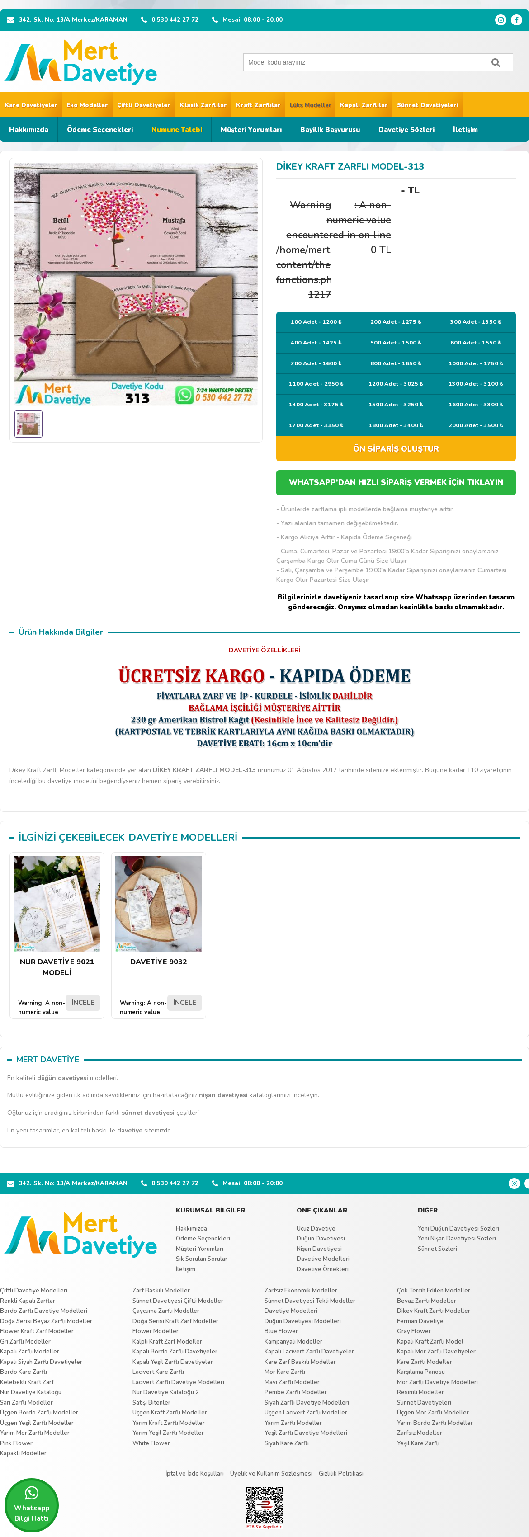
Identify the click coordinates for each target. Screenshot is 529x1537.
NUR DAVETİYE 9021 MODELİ (57, 917)
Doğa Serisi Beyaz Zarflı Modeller (46, 1321)
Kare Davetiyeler (31, 105)
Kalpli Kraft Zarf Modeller (167, 1342)
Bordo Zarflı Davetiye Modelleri (43, 1311)
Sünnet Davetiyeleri (427, 105)
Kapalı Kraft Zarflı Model (430, 1342)
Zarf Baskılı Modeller (161, 1291)
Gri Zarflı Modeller (25, 1342)
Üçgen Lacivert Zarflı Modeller (305, 1413)
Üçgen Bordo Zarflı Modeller (39, 1413)
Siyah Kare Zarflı (286, 1443)
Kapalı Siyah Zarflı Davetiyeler (41, 1362)
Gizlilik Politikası (341, 1474)
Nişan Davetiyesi (319, 1249)
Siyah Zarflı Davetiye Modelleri (306, 1403)
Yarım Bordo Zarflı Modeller (435, 1423)
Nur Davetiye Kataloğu (30, 1392)
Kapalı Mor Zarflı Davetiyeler (436, 1352)
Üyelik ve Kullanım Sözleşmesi (271, 1474)
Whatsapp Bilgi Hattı (31, 1504)
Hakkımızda (28, 129)
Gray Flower (414, 1331)
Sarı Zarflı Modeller (26, 1403)
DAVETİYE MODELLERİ (182, 837)
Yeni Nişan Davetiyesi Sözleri (457, 1239)
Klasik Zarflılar (203, 105)
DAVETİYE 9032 (158, 911)
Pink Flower (16, 1443)
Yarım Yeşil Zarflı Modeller (168, 1433)
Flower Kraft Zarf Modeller (37, 1331)
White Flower (151, 1443)
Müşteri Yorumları (251, 129)
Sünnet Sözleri (437, 1249)
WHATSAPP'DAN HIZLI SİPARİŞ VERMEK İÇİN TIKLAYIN (396, 482)
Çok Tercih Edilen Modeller (433, 1291)
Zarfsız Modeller (419, 1433)
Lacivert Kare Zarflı (158, 1372)
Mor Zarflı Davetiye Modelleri (437, 1382)
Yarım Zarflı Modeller (293, 1423)
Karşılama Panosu (421, 1372)
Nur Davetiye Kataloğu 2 (165, 1392)
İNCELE (82, 1002)
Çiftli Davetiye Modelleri (33, 1291)
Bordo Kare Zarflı (23, 1372)
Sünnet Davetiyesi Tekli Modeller (309, 1301)
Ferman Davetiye (420, 1321)
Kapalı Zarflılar (364, 105)
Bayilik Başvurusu (330, 129)
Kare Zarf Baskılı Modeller (300, 1362)
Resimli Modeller (420, 1392)
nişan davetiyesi (223, 1095)
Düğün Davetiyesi (321, 1239)
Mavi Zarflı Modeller (292, 1382)
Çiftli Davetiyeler (143, 105)
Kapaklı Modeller (23, 1453)
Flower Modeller (155, 1331)
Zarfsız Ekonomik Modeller (300, 1291)
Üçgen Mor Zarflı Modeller (433, 1413)
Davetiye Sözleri (406, 129)
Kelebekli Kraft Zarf (27, 1382)
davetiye (129, 1130)
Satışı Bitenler (151, 1403)
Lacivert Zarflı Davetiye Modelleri (178, 1382)
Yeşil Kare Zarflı (418, 1443)
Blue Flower (281, 1331)
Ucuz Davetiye (316, 1229)
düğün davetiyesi (62, 1078)
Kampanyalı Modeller (293, 1342)
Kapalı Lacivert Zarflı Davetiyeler (309, 1352)
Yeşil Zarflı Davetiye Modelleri (305, 1433)
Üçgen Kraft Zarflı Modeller (169, 1413)
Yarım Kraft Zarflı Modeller (168, 1423)
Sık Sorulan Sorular (201, 1259)
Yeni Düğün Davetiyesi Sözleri (458, 1229)
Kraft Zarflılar (258, 105)
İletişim (465, 129)
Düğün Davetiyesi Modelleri (302, 1321)
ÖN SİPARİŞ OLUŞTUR (396, 449)
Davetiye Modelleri (323, 1259)
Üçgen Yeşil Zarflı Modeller (37, 1423)
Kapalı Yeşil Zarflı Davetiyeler (172, 1362)
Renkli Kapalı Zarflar (27, 1301)
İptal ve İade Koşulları (194, 1474)
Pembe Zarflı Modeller (295, 1392)
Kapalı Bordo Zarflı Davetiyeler (174, 1352)
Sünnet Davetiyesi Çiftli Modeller (177, 1301)
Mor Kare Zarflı (284, 1372)
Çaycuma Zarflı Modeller (165, 1311)
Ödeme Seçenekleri (100, 129)
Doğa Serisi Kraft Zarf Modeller (175, 1321)
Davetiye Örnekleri (323, 1269)
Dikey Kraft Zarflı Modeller (433, 1311)
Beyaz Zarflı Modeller (426, 1301)
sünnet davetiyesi (148, 1112)
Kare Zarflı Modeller (424, 1362)
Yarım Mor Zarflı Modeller (35, 1433)
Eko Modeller (87, 105)
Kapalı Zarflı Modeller (29, 1352)
